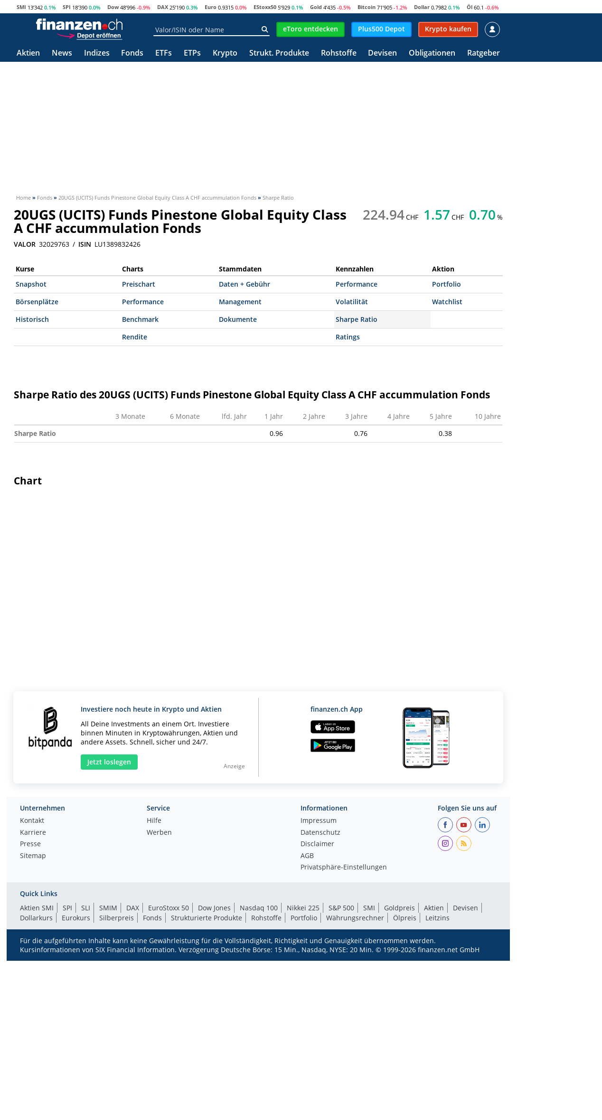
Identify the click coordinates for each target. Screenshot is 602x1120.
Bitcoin (366, 6)
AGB (307, 1004)
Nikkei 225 (303, 1056)
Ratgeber (483, 53)
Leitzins (437, 1066)
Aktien (28, 53)
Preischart (138, 284)
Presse (30, 992)
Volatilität (352, 301)
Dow (113, 6)
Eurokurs (76, 1066)
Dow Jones (214, 1056)
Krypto (225, 53)
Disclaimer (317, 992)
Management (240, 301)
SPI (67, 6)
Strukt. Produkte (279, 53)
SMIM (108, 1056)
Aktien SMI (37, 1056)
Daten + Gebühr (244, 284)
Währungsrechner (355, 1066)
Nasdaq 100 (259, 1056)
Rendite (134, 336)
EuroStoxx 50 (168, 1056)
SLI (85, 1056)
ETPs (192, 53)
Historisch (32, 319)
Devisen (382, 53)
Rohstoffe (339, 53)
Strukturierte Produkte (206, 1066)
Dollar (422, 6)
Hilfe (154, 969)
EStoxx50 (265, 6)
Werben (159, 981)
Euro (210, 6)
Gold (316, 6)
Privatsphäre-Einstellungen (344, 1016)
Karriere (33, 981)
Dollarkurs (36, 1066)
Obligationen (432, 53)
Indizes (97, 53)
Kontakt (32, 969)
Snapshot (31, 284)
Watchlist (447, 301)
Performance (356, 284)
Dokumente (238, 319)
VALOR (25, 244)
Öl (469, 6)
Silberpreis (116, 1066)
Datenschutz (320, 981)
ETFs (163, 53)
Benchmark (140, 319)
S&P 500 (341, 1056)
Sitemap (33, 1004)
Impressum (319, 969)
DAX (162, 6)
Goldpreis (399, 1056)
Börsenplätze (37, 301)
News (62, 53)
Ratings (348, 336)
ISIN (84, 244)
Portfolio (446, 284)
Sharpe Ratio (356, 319)
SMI (21, 6)
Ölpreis (404, 1066)
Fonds (132, 53)
